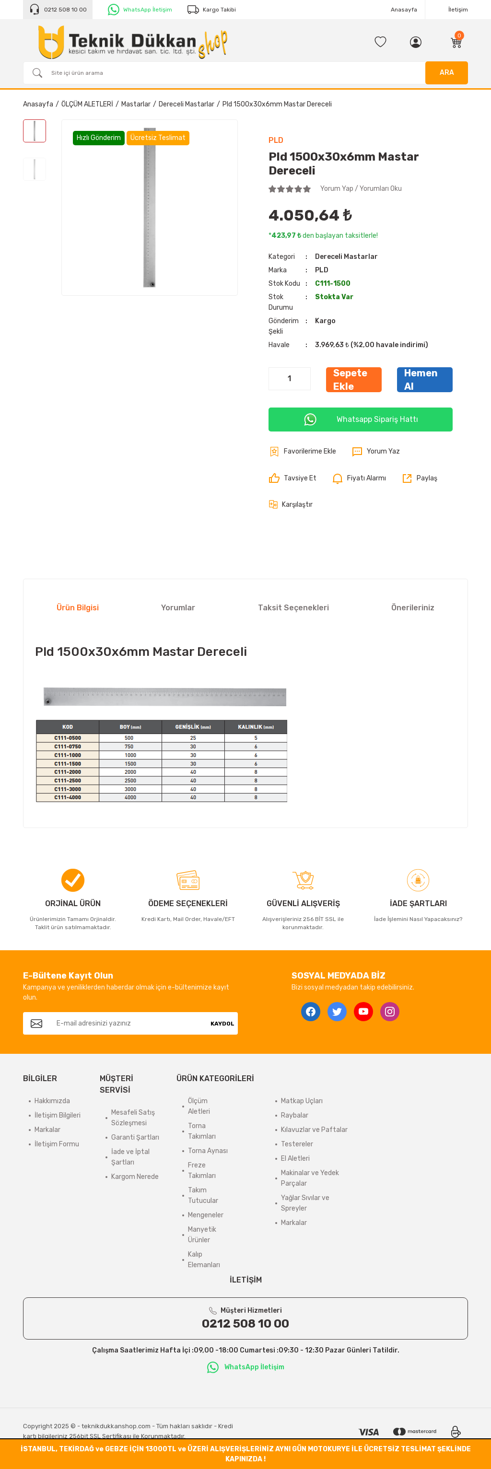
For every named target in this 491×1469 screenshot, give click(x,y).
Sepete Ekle (350, 379)
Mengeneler (205, 1215)
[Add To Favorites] (302, 451)
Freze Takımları (202, 1170)
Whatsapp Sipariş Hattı (360, 419)
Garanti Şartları (135, 1137)
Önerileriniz (412, 607)
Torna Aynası (208, 1151)
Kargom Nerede (135, 1177)
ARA (447, 73)
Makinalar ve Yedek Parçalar (310, 1178)
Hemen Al (421, 379)
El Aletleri (295, 1158)
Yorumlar (178, 607)
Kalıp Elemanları (204, 1259)
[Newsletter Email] (128, 1023)
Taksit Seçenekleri (293, 607)
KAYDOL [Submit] (222, 1023)
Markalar (47, 1130)
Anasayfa (404, 9)
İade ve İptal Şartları (130, 1157)
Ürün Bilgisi (78, 607)
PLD (276, 140)
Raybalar (294, 1115)
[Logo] (132, 42)
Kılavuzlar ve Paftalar (314, 1130)
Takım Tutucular (203, 1195)
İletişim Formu (57, 1144)
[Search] (245, 72)
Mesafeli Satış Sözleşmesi (133, 1117)
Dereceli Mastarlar (346, 257)
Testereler (297, 1144)
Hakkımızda (52, 1101)
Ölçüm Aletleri (199, 1106)
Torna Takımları (202, 1131)
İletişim (458, 9)
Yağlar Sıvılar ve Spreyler (305, 1203)
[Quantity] (290, 378)
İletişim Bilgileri (58, 1115)
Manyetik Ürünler (202, 1234)
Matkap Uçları (302, 1101)
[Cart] (456, 42)
